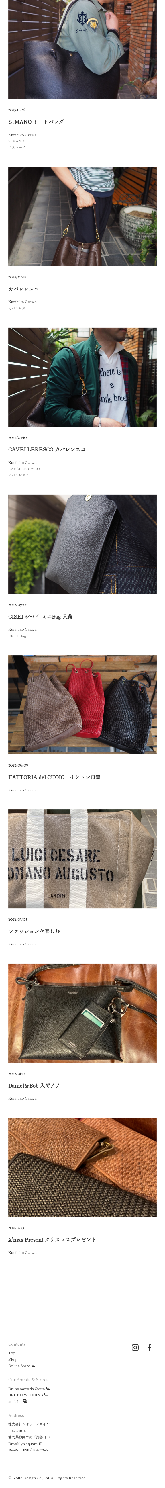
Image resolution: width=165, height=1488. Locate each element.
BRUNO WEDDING (25, 1394)
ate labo (15, 1401)
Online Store (19, 1365)
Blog (12, 1359)
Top (11, 1352)
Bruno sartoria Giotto (26, 1388)
